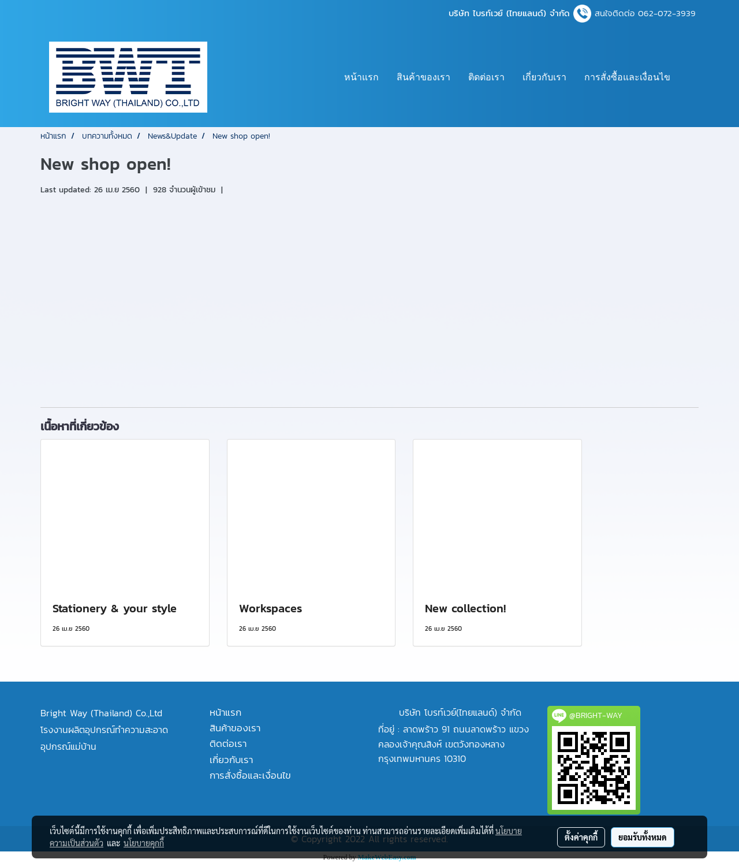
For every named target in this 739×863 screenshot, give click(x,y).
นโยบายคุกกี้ (144, 843)
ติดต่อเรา (486, 77)
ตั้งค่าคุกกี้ (581, 837)
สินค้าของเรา (423, 77)
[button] (689, 77)
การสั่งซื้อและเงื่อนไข (627, 77)
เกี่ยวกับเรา (544, 77)
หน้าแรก (361, 77)
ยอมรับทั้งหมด (642, 837)
